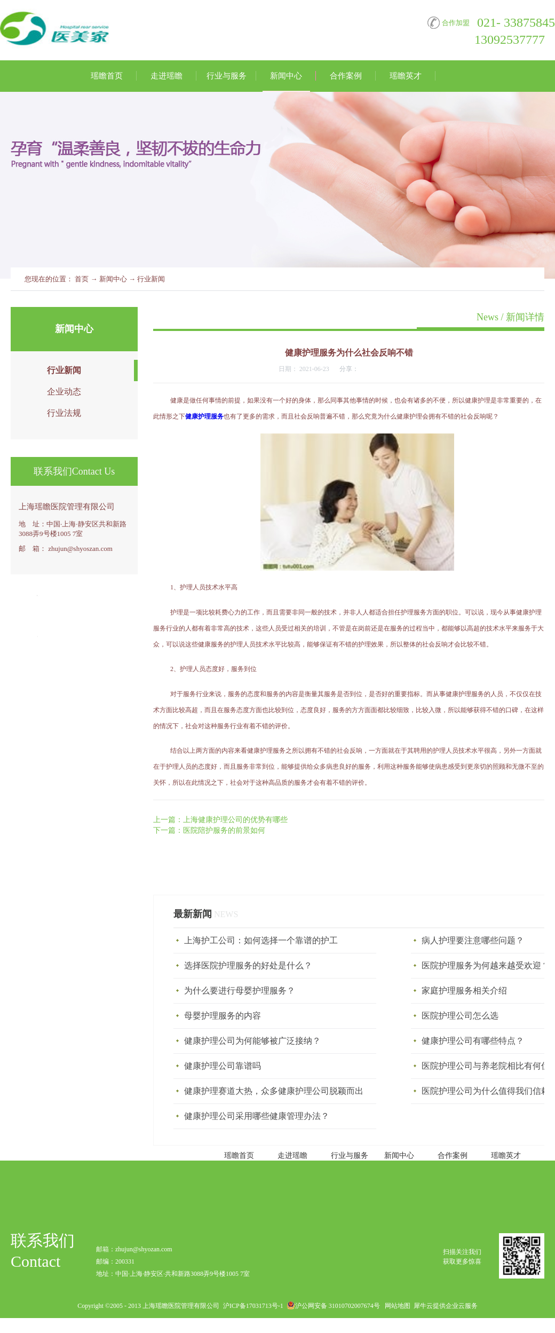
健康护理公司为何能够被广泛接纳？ (252, 1040)
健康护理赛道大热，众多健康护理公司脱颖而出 (273, 1090)
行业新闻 (151, 279)
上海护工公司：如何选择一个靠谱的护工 (261, 940)
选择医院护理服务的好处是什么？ (248, 965)
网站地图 (396, 1306)
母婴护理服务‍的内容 (222, 1015)
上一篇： (220, 820)
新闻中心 (113, 279)
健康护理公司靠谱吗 (222, 1065)
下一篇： (209, 830)
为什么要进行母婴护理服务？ (239, 990)
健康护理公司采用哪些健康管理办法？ (256, 1116)
